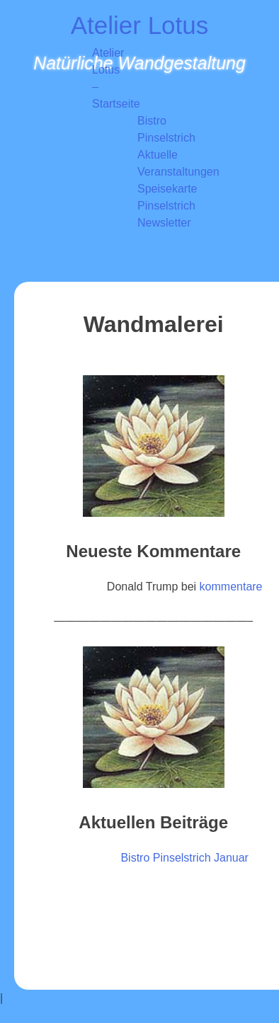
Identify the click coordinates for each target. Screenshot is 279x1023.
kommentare (231, 587)
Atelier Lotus (140, 25)
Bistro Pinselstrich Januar (184, 858)
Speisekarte (167, 189)
